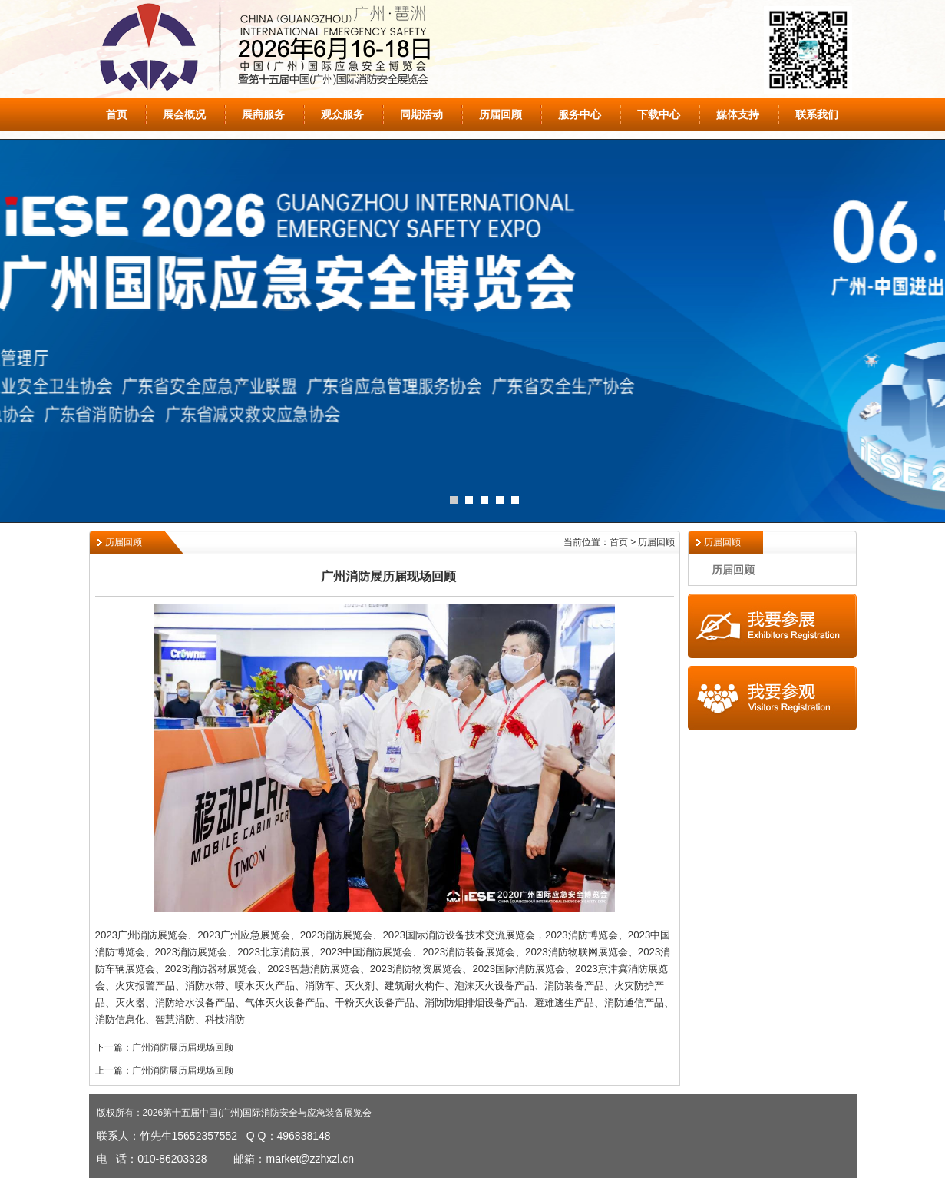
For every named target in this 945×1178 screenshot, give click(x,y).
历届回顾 (500, 114)
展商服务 (263, 114)
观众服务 (342, 114)
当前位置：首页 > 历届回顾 (619, 542)
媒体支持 (737, 114)
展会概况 (184, 114)
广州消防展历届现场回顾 (182, 1047)
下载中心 (658, 114)
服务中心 (579, 114)
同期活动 (421, 114)
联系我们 (816, 114)
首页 (116, 114)
